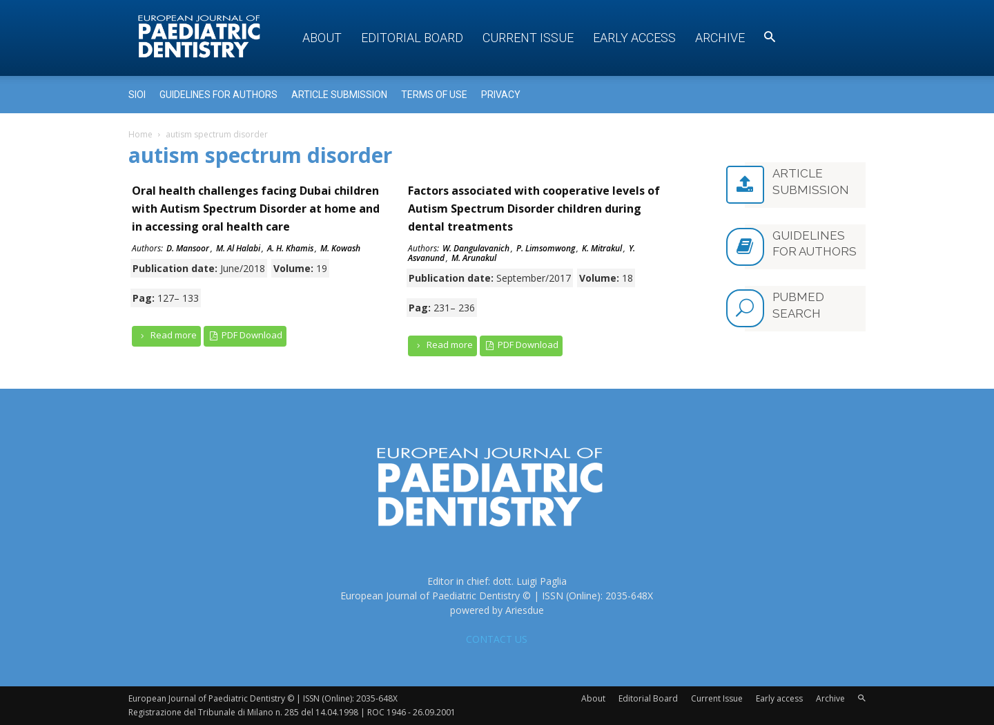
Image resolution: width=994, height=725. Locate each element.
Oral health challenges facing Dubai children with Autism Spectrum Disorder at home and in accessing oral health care (256, 208)
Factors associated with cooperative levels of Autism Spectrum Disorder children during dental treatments (534, 208)
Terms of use (434, 94)
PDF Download (245, 335)
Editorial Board (412, 37)
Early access (634, 37)
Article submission (339, 94)
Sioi (137, 94)
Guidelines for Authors (218, 94)
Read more (166, 335)
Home (140, 134)
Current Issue (528, 37)
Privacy (500, 94)
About (322, 37)
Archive (720, 37)
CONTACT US (496, 639)
